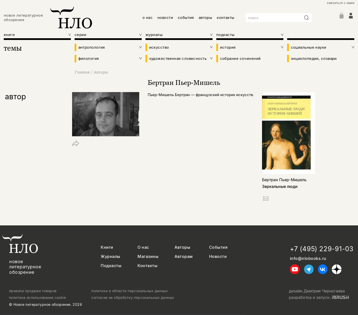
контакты (225, 17)
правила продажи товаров (33, 291)
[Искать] (306, 17)
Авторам (184, 256)
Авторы (101, 72)
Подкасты (111, 265)
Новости (218, 256)
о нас (147, 17)
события (186, 17)
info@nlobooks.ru (308, 258)
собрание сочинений (240, 58)
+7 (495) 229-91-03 (322, 249)
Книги (107, 247)
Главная (83, 72)
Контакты (147, 265)
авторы (205, 17)
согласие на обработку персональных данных (132, 298)
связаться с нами (340, 3)
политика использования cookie (37, 298)
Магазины (147, 256)
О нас (143, 247)
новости (165, 17)
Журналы (110, 256)
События (218, 247)
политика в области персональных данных (129, 291)
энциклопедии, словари (314, 58)
